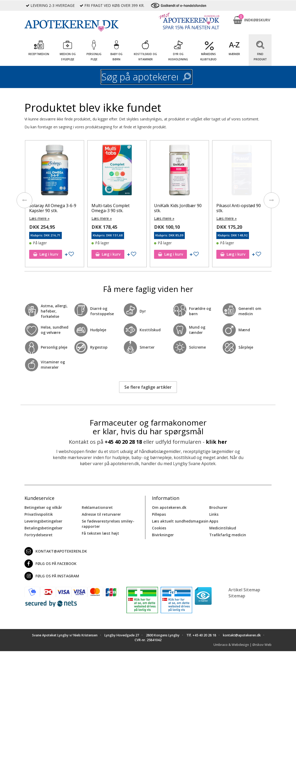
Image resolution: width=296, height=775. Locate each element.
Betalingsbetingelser (43, 527)
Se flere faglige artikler (148, 387)
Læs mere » (39, 218)
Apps (213, 521)
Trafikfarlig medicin (227, 534)
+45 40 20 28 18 (123, 441)
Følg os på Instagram (51, 576)
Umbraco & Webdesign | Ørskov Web (242, 644)
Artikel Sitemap (244, 590)
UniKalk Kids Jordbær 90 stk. (240, 208)
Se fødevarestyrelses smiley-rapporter (108, 524)
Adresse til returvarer (101, 514)
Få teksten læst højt (100, 533)
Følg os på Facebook (50, 563)
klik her (216, 441)
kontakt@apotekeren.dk (55, 551)
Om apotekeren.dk (169, 507)
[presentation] (24, 200)
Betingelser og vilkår (43, 507)
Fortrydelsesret (38, 534)
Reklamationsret (97, 507)
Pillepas (159, 514)
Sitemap (236, 596)
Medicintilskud (222, 527)
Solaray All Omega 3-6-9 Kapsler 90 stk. (115, 208)
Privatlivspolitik (38, 514)
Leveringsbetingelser (43, 521)
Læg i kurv (45, 254)
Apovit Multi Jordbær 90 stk (52, 208)
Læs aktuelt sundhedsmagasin (180, 521)
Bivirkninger (163, 534)
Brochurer (218, 507)
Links (213, 514)
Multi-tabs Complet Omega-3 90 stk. (173, 208)
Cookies (159, 527)
